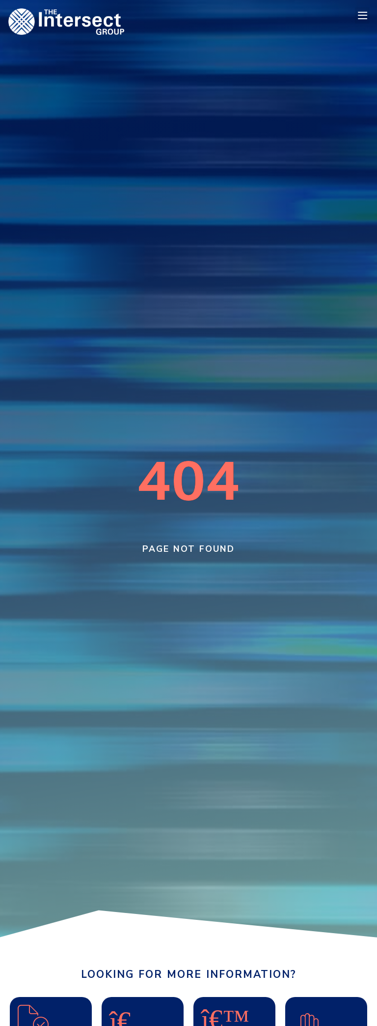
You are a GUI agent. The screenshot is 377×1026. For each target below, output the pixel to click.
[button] (362, 15)
